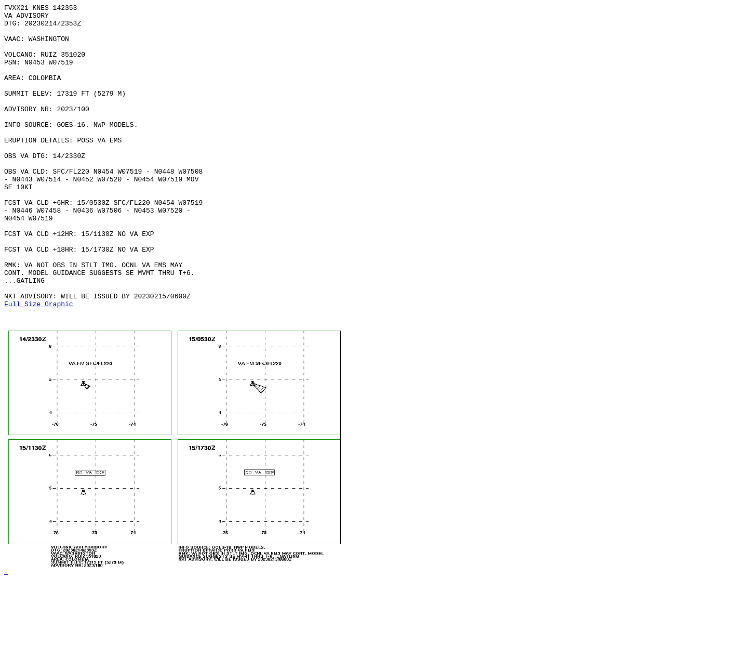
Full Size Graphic (38, 364)
